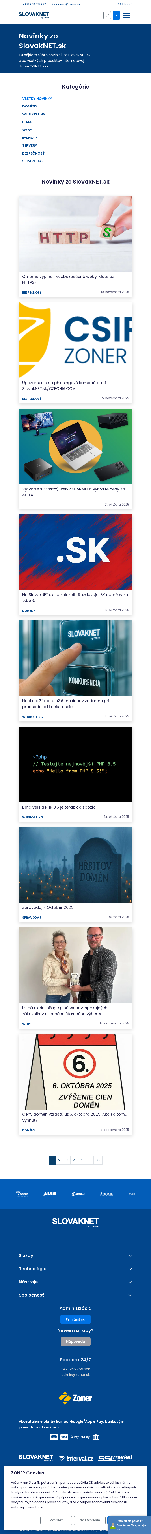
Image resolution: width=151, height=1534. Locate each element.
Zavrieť (56, 1520)
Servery (29, 145)
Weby (27, 129)
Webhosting (34, 114)
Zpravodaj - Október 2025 (48, 907)
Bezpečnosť (33, 153)
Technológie (33, 1269)
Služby (26, 1256)
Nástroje (28, 1282)
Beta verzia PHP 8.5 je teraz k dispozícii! (60, 807)
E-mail (28, 121)
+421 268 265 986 (75, 1369)
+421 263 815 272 (32, 4)
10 (98, 1160)
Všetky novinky (37, 98)
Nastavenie (90, 1520)
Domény (29, 106)
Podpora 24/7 (75, 1360)
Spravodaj (33, 161)
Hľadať (125, 4)
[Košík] (107, 15)
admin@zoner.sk (66, 4)
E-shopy (30, 137)
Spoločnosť (31, 1295)
